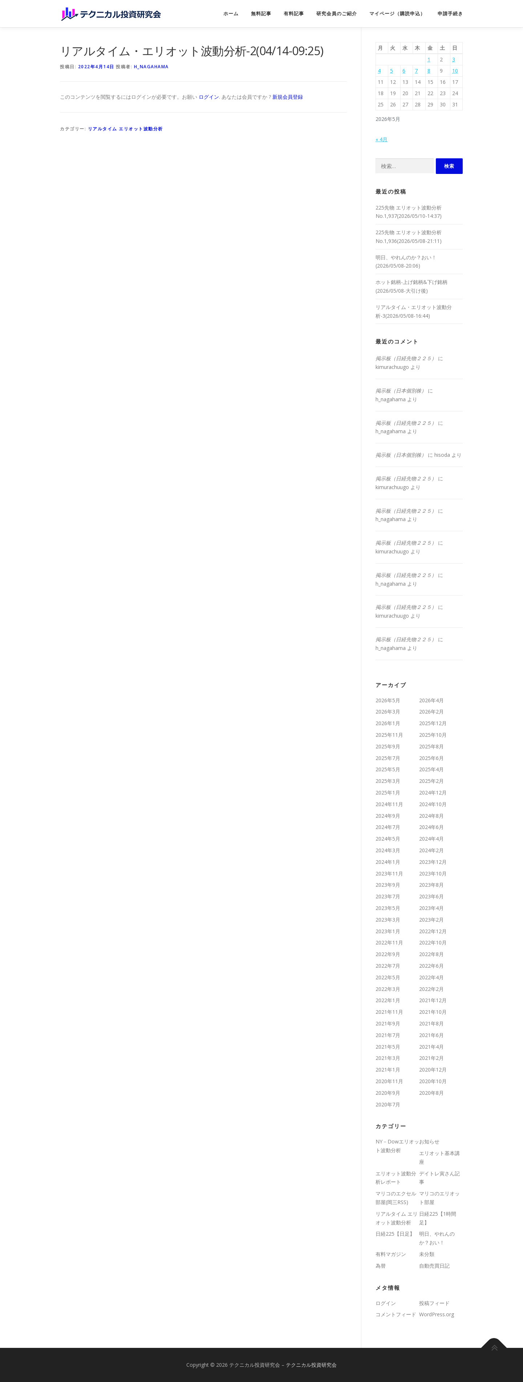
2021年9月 (388, 1023)
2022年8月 (431, 954)
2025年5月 (388, 769)
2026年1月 (388, 723)
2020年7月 (388, 1104)
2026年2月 (431, 711)
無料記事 (261, 13)
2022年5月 (388, 977)
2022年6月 (431, 965)
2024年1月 (388, 861)
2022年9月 (388, 954)
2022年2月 (431, 988)
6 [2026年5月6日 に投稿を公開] (403, 70)
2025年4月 (431, 769)
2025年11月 (389, 734)
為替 (381, 1265)
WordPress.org (436, 1314)
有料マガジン (391, 1254)
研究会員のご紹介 (336, 13)
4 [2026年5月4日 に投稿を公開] (379, 70)
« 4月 (382, 139)
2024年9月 (388, 815)
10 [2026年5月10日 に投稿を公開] (455, 70)
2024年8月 (431, 815)
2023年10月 (433, 873)
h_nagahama (151, 67)
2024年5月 (388, 838)
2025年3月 (388, 780)
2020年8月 (431, 1092)
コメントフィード (396, 1314)
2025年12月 (433, 723)
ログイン (209, 96)
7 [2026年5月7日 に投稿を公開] (416, 70)
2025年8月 (431, 746)
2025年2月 (431, 780)
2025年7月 (388, 758)
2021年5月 (388, 1046)
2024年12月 (433, 792)
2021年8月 (431, 1023)
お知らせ (429, 1141)
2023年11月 (389, 873)
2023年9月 (388, 884)
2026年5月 (388, 700)
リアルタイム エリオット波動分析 (125, 129)
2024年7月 (388, 827)
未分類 (426, 1254)
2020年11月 (389, 1081)
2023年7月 (388, 896)
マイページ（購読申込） (397, 13)
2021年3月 (388, 1057)
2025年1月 (388, 792)
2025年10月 (433, 734)
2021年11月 (389, 1011)
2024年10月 (433, 804)
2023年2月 (431, 919)
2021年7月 (388, 1035)
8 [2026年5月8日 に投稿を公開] (428, 70)
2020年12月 (433, 1069)
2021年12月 (433, 1000)
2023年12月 (433, 861)
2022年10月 (433, 942)
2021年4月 (431, 1046)
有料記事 (294, 13)
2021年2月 (431, 1057)
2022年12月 (433, 931)
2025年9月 (388, 746)
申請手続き (450, 13)
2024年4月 (431, 838)
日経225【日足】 (395, 1233)
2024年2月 (431, 850)
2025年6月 (431, 758)
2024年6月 (431, 827)
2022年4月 (431, 977)
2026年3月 (388, 711)
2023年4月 (431, 908)
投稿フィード (434, 1303)
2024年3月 (388, 850)
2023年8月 (431, 884)
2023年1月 (388, 931)
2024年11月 (389, 804)
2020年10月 (433, 1081)
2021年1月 (388, 1069)
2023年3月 (388, 919)
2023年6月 (431, 896)
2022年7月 (388, 965)
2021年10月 (433, 1011)
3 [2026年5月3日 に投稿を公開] (453, 59)
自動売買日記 (434, 1265)
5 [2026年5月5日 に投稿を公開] (391, 70)
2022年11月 (389, 942)
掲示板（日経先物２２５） (406, 358)
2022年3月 (388, 988)
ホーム (231, 13)
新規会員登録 (287, 96)
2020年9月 (388, 1092)
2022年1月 (388, 1000)
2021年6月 (431, 1035)
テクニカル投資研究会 (311, 1364)
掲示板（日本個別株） (401, 390)
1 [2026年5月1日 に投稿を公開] (428, 59)
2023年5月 (388, 908)
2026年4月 (431, 700)
